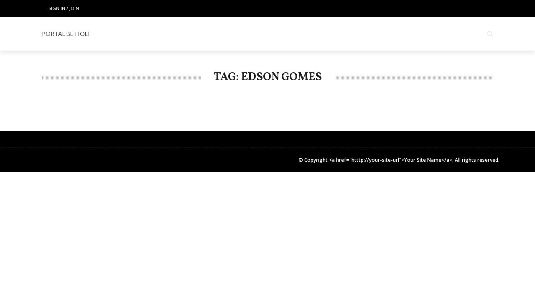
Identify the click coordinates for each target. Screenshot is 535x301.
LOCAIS (193, 34)
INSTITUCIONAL (442, 34)
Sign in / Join (63, 8)
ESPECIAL (233, 34)
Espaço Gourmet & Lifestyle (307, 34)
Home (158, 34)
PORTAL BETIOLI (66, 33)
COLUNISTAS (385, 34)
